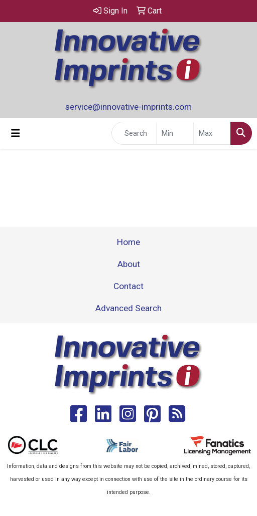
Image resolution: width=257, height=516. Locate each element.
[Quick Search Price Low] (175, 133)
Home (128, 242)
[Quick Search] (134, 133)
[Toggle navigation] (15, 133)
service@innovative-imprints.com (128, 107)
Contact (128, 286)
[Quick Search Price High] (212, 133)
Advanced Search (128, 308)
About (128, 264)
